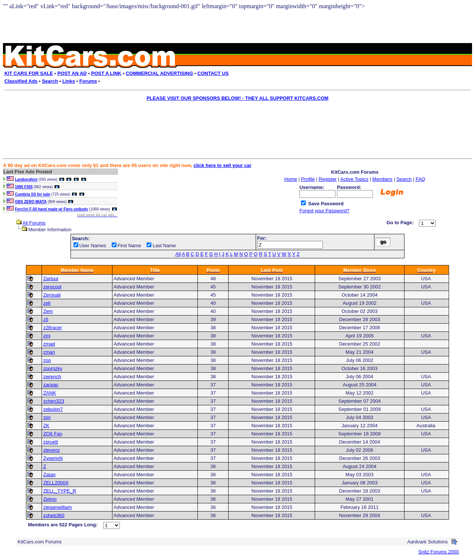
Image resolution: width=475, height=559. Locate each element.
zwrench (52, 376)
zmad (49, 344)
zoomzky (52, 368)
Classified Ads (20, 81)
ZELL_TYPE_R (59, 491)
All (178, 254)
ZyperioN (53, 458)
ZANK (49, 393)
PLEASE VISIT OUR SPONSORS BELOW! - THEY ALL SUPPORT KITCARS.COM (237, 98)
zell (46, 303)
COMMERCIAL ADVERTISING (159, 73)
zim (46, 417)
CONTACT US (213, 73)
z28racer (52, 327)
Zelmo (49, 499)
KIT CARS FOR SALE (28, 73)
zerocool (52, 287)
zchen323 (53, 401)
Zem (48, 311)
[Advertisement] (232, 121)
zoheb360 (53, 515)
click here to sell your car (222, 165)
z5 (45, 319)
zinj (46, 336)
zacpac (50, 385)
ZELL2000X (56, 483)
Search (50, 81)
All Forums (34, 223)
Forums (88, 81)
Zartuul (50, 278)
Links (68, 81)
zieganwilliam (57, 507)
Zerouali (51, 295)
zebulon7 (53, 409)
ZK (46, 425)
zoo (47, 360)
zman (49, 352)
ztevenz (51, 450)
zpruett (50, 442)
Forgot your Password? (324, 210)
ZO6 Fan (52, 434)
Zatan (49, 474)
